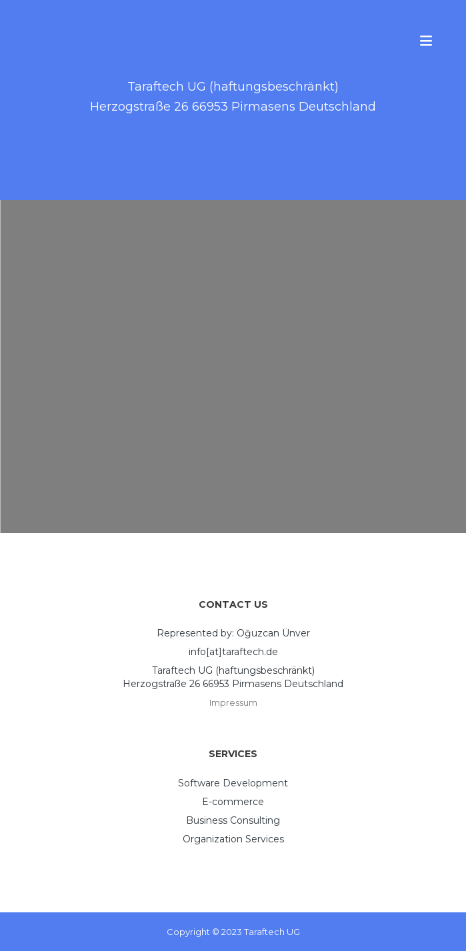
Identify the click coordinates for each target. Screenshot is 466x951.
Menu (426, 40)
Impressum (233, 702)
